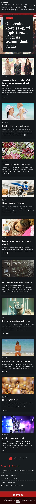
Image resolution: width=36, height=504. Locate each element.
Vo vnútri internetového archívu (17, 282)
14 (21, 458)
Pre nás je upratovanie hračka (16, 320)
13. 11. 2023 (4, 396)
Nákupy (9, 24)
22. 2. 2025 (5, 279)
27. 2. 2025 (5, 122)
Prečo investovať (10, 399)
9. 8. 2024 (4, 317)
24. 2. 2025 (5, 199)
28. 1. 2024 (5, 358)
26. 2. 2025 (5, 161)
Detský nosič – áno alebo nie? (15, 126)
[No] (34, 500)
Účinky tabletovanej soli (13, 438)
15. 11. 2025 (4, 77)
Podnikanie (5, 333)
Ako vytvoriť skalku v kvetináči (16, 164)
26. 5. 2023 (5, 435)
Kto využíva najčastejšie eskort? (16, 361)
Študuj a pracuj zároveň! (13, 202)
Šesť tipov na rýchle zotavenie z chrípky (16, 242)
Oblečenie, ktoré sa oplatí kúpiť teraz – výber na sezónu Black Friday (17, 38)
